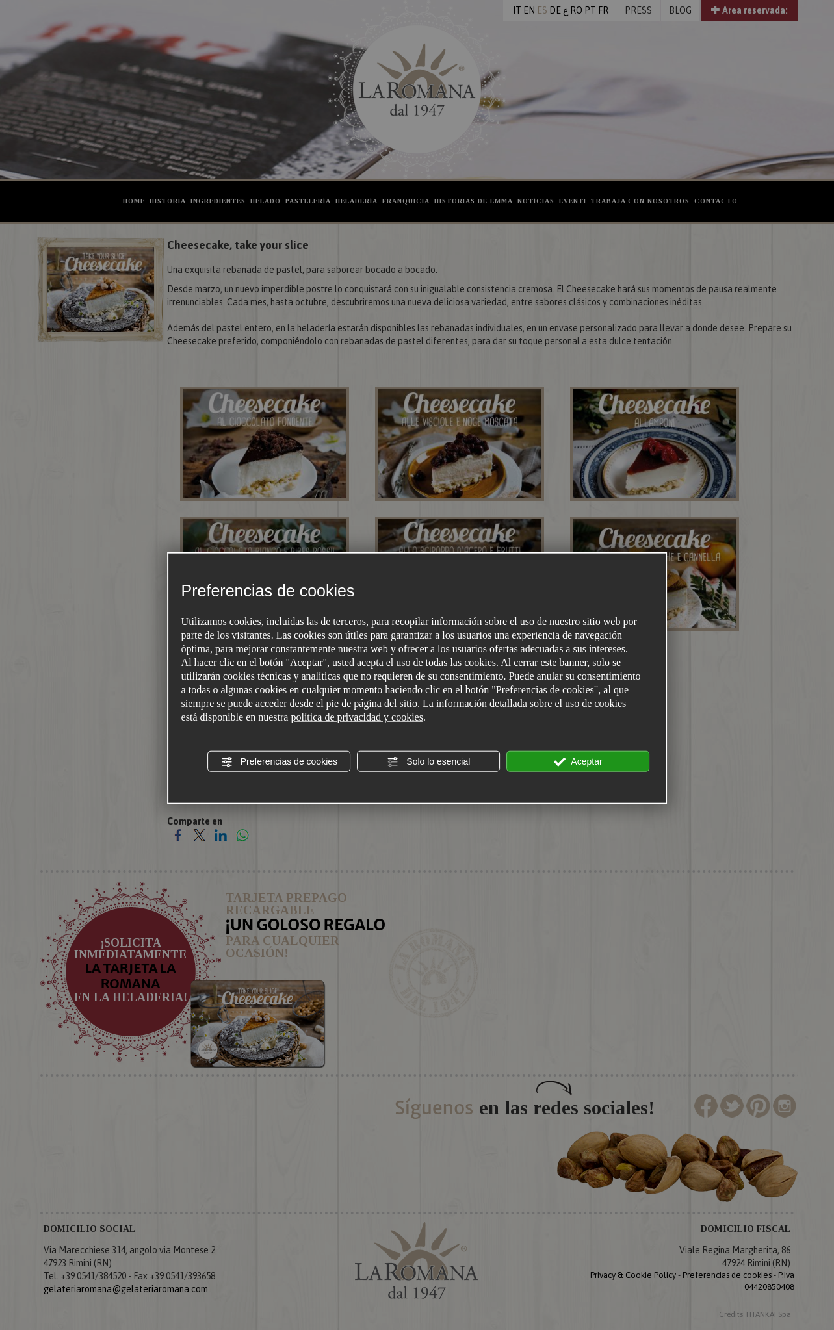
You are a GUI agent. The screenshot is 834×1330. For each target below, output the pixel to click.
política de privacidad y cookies (357, 717)
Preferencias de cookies (279, 762)
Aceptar (578, 762)
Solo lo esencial (428, 762)
